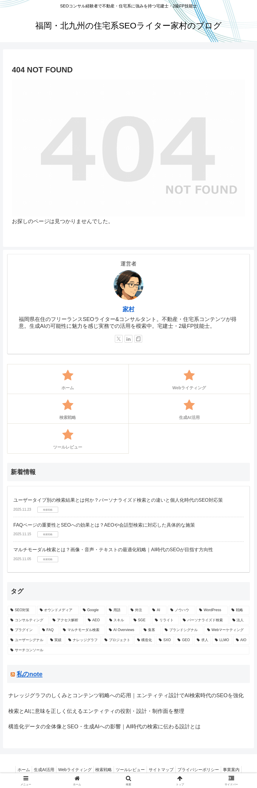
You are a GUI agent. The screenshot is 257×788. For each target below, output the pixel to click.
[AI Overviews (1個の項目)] (123, 630)
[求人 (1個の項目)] (202, 640)
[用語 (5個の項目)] (116, 610)
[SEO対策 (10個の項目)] (22, 610)
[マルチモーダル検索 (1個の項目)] (82, 630)
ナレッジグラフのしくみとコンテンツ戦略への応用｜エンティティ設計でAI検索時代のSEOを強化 (126, 695)
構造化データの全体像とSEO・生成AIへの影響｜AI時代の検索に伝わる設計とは (104, 727)
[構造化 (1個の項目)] (144, 640)
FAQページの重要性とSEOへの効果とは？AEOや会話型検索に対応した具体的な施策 (104, 525)
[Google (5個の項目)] (92, 610)
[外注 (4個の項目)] (138, 610)
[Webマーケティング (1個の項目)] (226, 630)
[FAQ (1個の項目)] (49, 630)
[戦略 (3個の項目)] (239, 610)
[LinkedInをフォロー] (128, 339)
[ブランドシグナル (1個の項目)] (182, 630)
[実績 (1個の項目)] (56, 640)
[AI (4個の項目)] (158, 610)
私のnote (29, 674)
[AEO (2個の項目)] (95, 620)
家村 (128, 309)
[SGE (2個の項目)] (141, 620)
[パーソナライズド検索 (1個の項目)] (204, 620)
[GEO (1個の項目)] (184, 640)
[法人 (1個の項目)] (239, 620)
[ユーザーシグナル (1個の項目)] (27, 640)
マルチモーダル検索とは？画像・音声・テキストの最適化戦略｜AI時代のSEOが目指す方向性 (113, 549)
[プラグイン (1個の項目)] (23, 630)
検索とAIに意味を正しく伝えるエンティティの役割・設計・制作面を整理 (96, 711)
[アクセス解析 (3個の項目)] (67, 620)
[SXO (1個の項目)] (165, 640)
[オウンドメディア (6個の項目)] (58, 610)
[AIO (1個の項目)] (241, 640)
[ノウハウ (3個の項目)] (181, 610)
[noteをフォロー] (138, 339)
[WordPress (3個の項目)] (211, 610)
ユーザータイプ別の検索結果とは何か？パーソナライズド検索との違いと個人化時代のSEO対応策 (118, 500)
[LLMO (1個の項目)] (222, 640)
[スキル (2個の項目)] (118, 620)
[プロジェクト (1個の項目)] (117, 640)
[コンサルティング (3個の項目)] (28, 620)
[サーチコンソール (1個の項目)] (128, 650)
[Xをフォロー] (119, 339)
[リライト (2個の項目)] (165, 620)
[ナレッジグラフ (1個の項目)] (83, 640)
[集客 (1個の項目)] (151, 630)
